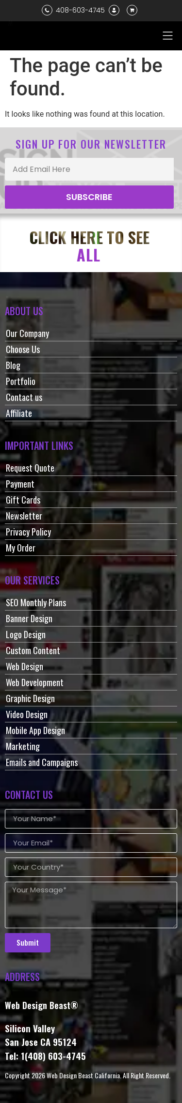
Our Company (27, 333)
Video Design (27, 714)
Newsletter (24, 515)
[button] (167, 35)
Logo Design (26, 634)
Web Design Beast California (83, 1075)
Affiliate (19, 413)
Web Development (35, 682)
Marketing (23, 746)
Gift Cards (23, 499)
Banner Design (29, 618)
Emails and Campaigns (42, 762)
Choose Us (23, 349)
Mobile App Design (35, 730)
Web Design (24, 666)
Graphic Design (30, 698)
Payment (20, 483)
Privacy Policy (28, 531)
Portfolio (20, 381)
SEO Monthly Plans (36, 602)
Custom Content (33, 650)
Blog (13, 365)
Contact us (24, 397)
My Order (20, 547)
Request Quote (30, 467)
